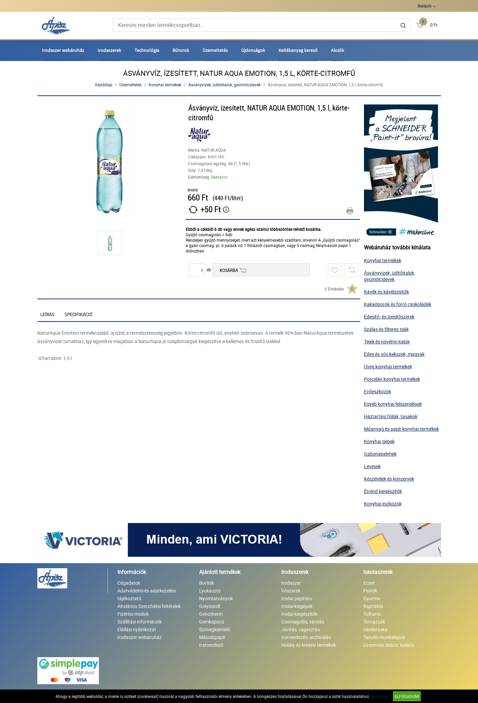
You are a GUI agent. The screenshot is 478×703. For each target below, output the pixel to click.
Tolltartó (372, 614)
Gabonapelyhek (380, 454)
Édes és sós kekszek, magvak (394, 354)
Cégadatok (128, 583)
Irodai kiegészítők (299, 614)
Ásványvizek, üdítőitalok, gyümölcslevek (224, 84)
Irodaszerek (109, 50)
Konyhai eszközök (383, 503)
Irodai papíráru (296, 598)
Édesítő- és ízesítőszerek (389, 316)
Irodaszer (291, 583)
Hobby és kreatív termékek (308, 645)
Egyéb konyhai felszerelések (393, 404)
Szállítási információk (139, 621)
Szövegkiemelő (214, 629)
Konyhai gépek (379, 441)
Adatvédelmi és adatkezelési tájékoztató (146, 594)
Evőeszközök (377, 391)
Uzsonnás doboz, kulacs (388, 645)
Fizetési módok (133, 614)
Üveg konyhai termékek (388, 366)
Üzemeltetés (215, 50)
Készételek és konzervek (389, 479)
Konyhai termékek (165, 84)
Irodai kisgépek (296, 606)
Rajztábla (373, 606)
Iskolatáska (375, 629)
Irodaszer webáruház (63, 50)
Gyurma (371, 598)
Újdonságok (253, 50)
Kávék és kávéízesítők (386, 291)
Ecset (369, 583)
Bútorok (181, 50)
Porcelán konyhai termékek (392, 379)
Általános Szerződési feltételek (149, 606)
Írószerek (290, 590)
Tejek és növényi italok (387, 341)
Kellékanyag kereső (298, 50)
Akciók (337, 50)
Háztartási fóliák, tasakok (390, 416)
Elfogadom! (407, 696)
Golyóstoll (209, 606)
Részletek (379, 696)
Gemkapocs (211, 621)
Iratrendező (211, 645)
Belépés (425, 5)
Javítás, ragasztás (300, 629)
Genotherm (211, 614)
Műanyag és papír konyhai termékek (401, 429)
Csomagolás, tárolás (302, 621)
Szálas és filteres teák (386, 329)
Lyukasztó (210, 590)
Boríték (206, 583)
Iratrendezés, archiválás (306, 637)
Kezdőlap (103, 84)
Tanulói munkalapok (384, 637)
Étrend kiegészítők (383, 491)
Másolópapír (212, 637)
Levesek (372, 466)
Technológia (147, 50)
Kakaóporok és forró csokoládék (397, 304)
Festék (370, 590)
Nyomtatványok (216, 598)
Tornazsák (374, 621)
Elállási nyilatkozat (136, 629)
